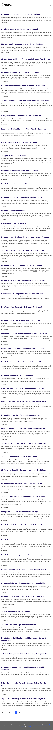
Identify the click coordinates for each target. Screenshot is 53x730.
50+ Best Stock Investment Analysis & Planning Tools (22, 44)
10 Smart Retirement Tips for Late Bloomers (18, 625)
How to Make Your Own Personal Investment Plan (20, 415)
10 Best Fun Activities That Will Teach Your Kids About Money (25, 101)
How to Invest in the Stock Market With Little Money (21, 197)
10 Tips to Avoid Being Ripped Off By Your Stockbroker (23, 250)
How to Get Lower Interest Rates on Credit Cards (20, 320)
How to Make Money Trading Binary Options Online (21, 72)
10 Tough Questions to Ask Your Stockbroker (19, 457)
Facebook (45, 724)
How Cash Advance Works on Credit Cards (18, 375)
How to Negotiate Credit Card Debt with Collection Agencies (24, 525)
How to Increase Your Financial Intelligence (18, 184)
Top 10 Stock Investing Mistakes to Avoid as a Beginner (23, 699)
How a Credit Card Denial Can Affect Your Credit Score (22, 348)
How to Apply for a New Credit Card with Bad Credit (21, 483)
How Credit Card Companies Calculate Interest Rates (22, 294)
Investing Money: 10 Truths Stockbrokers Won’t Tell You (23, 428)
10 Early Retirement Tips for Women (15, 611)
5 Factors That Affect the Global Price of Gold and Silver (23, 86)
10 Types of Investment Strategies (14, 155)
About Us (29, 724)
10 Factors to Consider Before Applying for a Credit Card (23, 470)
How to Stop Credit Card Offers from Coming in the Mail (23, 280)
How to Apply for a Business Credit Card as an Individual (23, 583)
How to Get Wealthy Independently (14, 210)
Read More (4, 68)
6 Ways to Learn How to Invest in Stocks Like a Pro (21, 116)
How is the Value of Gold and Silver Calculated (19, 29)
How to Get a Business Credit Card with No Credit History (24, 596)
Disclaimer (28, 726)
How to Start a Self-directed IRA (13, 224)
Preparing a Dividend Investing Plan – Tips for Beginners (23, 129)
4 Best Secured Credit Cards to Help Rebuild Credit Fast (23, 388)
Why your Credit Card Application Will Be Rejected (21, 512)
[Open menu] (51, 5)
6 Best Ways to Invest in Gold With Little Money (20, 142)
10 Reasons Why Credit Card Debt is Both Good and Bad (23, 443)
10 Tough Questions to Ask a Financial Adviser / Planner (23, 497)
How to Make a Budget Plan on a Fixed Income (19, 170)
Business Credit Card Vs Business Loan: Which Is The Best (24, 570)
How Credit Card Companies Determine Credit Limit (21, 307)
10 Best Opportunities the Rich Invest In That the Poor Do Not (25, 59)
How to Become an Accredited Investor (16, 540)
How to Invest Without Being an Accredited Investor (21, 265)
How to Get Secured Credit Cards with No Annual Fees (22, 362)
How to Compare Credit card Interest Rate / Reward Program (25, 237)
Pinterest (40, 724)
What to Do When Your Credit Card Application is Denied (23, 402)
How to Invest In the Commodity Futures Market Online (22, 14)
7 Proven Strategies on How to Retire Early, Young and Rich (24, 654)
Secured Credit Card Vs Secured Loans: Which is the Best (24, 334)
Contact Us (34, 724)
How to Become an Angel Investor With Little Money (21, 555)
